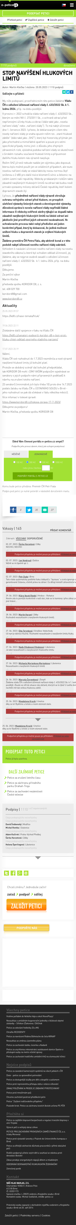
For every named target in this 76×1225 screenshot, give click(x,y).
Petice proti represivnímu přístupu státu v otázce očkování (32, 1084)
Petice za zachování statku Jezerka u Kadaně (26, 1045)
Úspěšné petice (36, 19)
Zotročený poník (13, 1168)
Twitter (68, 92)
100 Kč (18, 462)
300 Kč (31, 462)
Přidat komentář (60, 530)
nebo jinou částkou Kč (38, 468)
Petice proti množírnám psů (18, 1092)
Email (64, 92)
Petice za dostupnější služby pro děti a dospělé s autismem (32, 1079)
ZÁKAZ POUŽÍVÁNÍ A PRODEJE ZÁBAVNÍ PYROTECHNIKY (32, 1088)
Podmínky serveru (30, 1215)
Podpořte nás (26, 929)
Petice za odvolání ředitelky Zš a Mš (22, 1027)
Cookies (46, 1215)
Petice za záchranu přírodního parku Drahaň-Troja (24, 784)
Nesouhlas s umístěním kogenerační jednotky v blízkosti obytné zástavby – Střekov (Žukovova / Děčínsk (35, 1022)
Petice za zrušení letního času (23, 777)
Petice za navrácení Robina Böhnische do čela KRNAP (30, 1036)
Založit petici (57, 19)
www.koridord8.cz (12, 298)
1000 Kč (57, 462)
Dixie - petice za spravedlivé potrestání (23, 1075)
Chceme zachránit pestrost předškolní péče (25, 1097)
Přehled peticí (14, 19)
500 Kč (44, 462)
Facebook (71, 92)
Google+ (19, 873)
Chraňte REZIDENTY (15, 1032)
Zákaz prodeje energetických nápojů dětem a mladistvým (32, 1159)
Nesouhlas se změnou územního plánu (23, 1040)
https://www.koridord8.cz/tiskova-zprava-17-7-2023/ (31, 402)
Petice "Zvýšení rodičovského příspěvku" (24, 1101)
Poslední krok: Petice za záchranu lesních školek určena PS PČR (35, 1105)
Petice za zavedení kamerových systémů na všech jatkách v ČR (34, 1071)
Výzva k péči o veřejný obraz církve (22, 1127)
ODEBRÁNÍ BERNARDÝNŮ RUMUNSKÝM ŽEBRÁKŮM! (31, 1164)
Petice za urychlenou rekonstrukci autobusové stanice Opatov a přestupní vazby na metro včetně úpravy (34, 1050)
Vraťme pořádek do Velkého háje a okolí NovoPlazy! (29, 1016)
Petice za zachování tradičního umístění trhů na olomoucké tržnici (35, 1056)
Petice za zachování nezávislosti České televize (24, 793)
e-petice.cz (10, 5)
